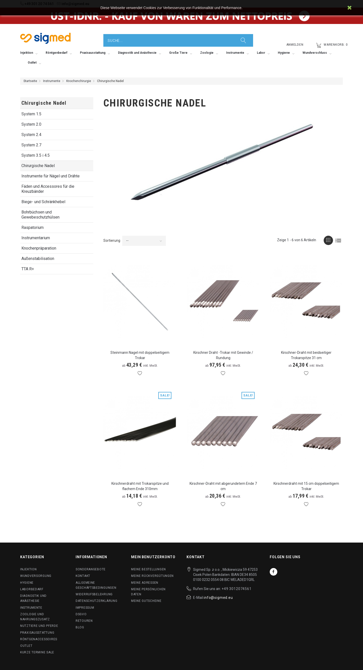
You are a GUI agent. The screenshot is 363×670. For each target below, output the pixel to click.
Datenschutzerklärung (96, 601)
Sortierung (111, 240)
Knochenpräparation (38, 248)
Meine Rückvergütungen (152, 576)
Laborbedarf (31, 589)
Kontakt (83, 576)
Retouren (84, 621)
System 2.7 (31, 145)
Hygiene (27, 582)
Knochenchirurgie (78, 81)
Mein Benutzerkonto (153, 557)
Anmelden (295, 44)
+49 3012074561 (237, 589)
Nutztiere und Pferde (39, 626)
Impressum (85, 607)
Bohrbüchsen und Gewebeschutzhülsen (40, 215)
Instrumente (51, 81)
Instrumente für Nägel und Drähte (50, 176)
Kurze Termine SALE (37, 652)
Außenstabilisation (37, 258)
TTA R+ (27, 268)
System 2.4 (31, 134)
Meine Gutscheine (146, 601)
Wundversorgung (35, 576)
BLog (80, 627)
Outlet (26, 646)
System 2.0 (31, 124)
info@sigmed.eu (218, 598)
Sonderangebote (91, 569)
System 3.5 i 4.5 (35, 155)
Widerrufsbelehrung (94, 594)
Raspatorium (32, 227)
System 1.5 (31, 114)
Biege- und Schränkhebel (43, 201)
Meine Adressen (144, 582)
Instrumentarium (35, 237)
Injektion (28, 569)
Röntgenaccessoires (38, 639)
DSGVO (81, 614)
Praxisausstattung (37, 632)
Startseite (30, 81)
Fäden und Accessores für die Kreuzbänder (47, 189)
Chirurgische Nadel (38, 165)
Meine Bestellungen (148, 569)
